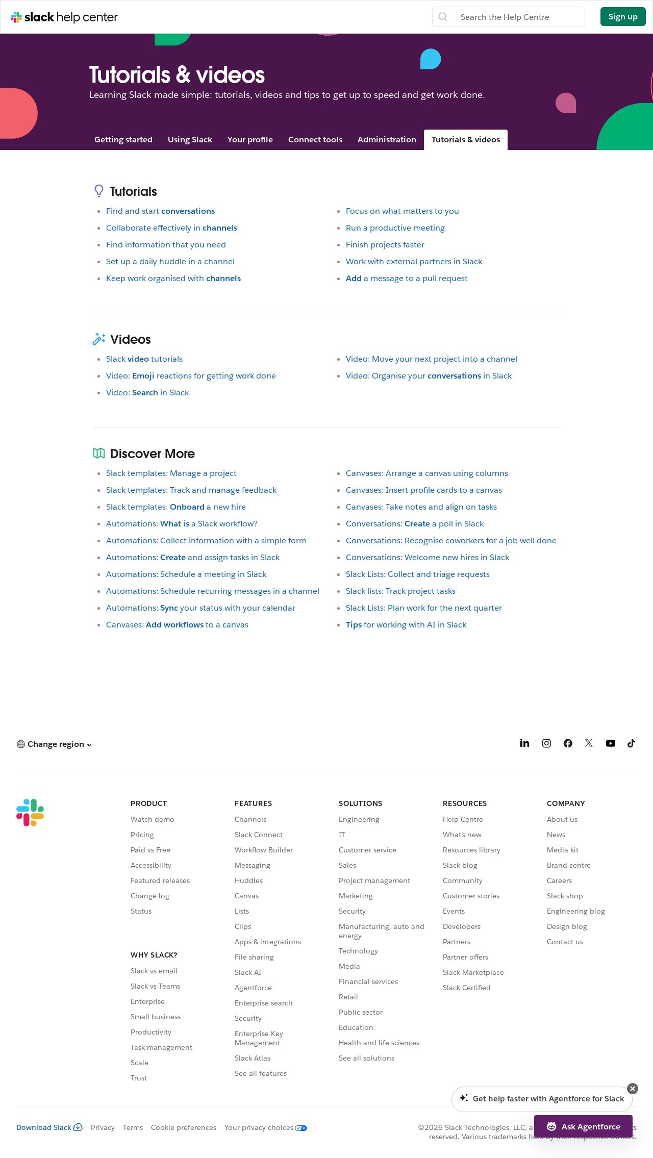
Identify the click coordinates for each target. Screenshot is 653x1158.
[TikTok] (632, 745)
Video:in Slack (147, 392)
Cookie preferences (183, 1127)
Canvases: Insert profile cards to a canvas (424, 490)
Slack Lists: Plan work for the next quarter (424, 607)
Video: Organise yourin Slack (429, 375)
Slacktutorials (144, 359)
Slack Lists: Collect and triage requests (418, 574)
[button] (53, 744)
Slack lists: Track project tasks (401, 591)
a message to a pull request (407, 278)
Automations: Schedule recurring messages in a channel (212, 591)
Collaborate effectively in (171, 227)
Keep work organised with (173, 278)
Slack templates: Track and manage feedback (191, 490)
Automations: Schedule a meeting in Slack (186, 574)
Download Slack (49, 1127)
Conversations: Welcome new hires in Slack (427, 557)
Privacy (103, 1127)
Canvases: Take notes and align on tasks (421, 506)
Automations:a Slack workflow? (182, 523)
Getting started (123, 139)
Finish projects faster (385, 244)
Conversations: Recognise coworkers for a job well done (451, 540)
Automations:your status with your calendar (200, 607)
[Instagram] (546, 745)
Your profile (250, 139)
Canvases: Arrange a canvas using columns (427, 473)
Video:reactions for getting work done (191, 375)
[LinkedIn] (525, 745)
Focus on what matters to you (402, 211)
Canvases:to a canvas (177, 624)
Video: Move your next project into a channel (431, 359)
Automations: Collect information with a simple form (206, 540)
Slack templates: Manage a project (171, 473)
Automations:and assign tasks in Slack (193, 557)
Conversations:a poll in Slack (415, 523)
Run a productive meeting (395, 227)
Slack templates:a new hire (176, 506)
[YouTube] (610, 745)
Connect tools (315, 139)
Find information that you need (166, 244)
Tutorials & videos (466, 139)
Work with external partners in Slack (414, 261)
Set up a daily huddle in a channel (170, 261)
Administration (387, 139)
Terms (133, 1127)
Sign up (623, 16)
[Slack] (30, 942)
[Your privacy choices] (261, 1127)
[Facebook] (567, 745)
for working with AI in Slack (406, 624)
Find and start (160, 211)
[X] (589, 745)
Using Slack (190, 139)
